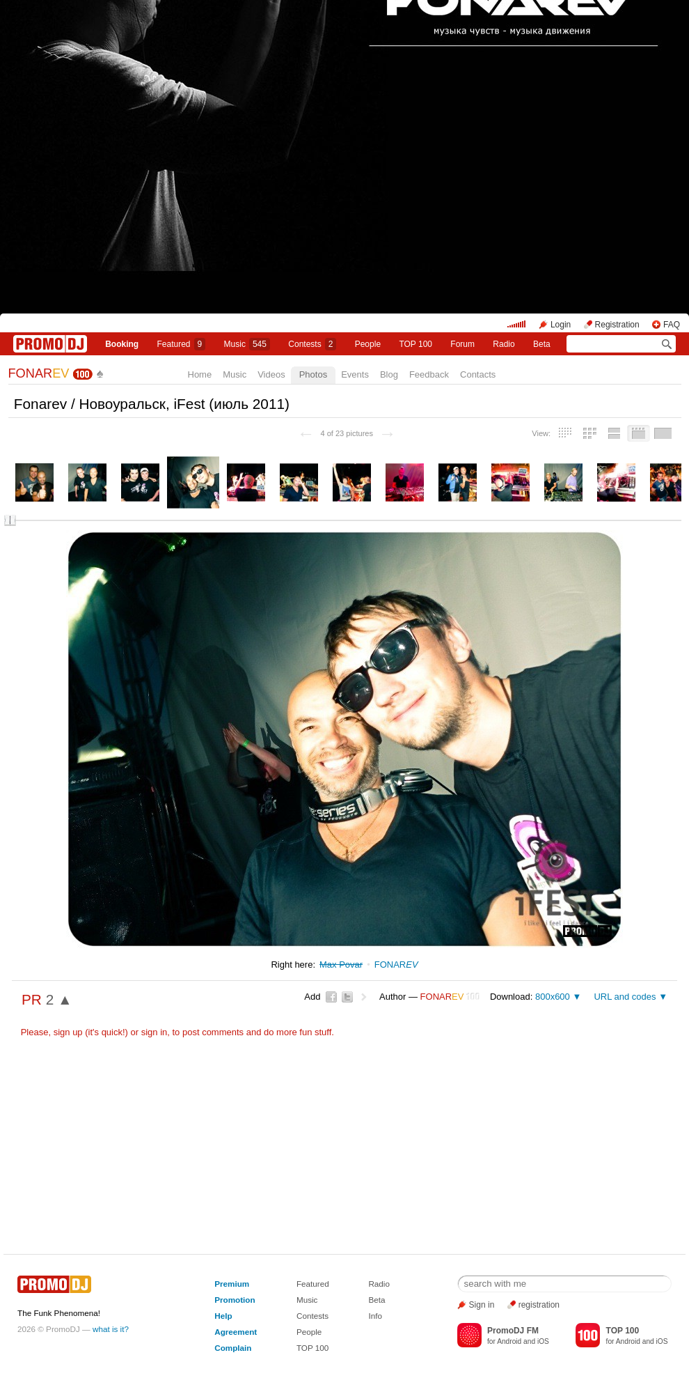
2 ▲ (59, 999)
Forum (462, 344)
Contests (312, 1315)
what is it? (111, 1328)
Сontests (312, 344)
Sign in (482, 1305)
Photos (313, 374)
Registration (617, 324)
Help (223, 1315)
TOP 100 (415, 344)
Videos (271, 374)
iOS (543, 1341)
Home (200, 374)
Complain (232, 1347)
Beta (542, 344)
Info (375, 1315)
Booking (121, 344)
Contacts (478, 374)
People (368, 344)
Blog (389, 374)
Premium (231, 1283)
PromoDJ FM (513, 1331)
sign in (154, 1032)
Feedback (429, 374)
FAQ (671, 324)
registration (539, 1305)
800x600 (552, 996)
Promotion (234, 1299)
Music (247, 344)
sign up (68, 1032)
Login (561, 324)
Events (355, 374)
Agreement (235, 1331)
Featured (181, 344)
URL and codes (625, 996)
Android (509, 1341)
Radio (503, 344)
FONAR (39, 373)
